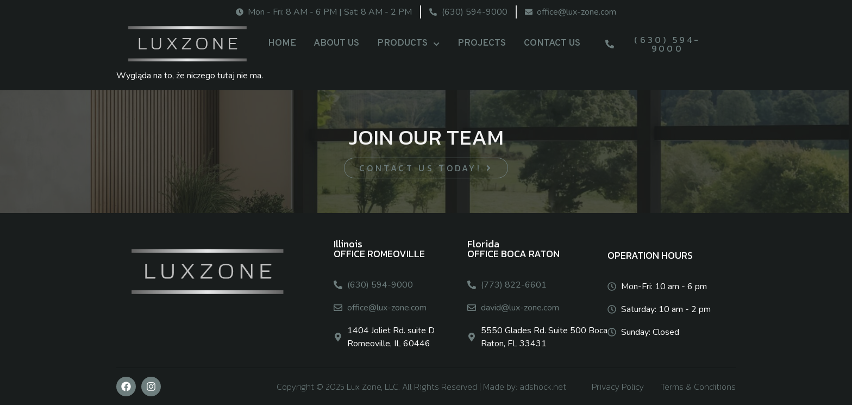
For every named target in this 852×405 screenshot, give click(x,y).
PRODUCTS (408, 44)
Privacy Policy (618, 386)
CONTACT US (552, 43)
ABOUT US (336, 43)
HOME (282, 43)
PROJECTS (482, 43)
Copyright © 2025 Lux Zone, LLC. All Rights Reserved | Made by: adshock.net (421, 386)
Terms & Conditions (698, 386)
